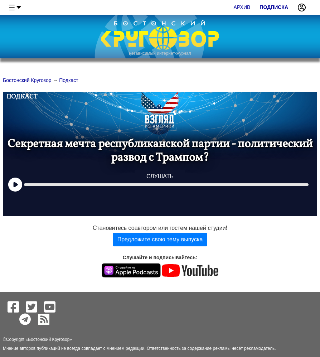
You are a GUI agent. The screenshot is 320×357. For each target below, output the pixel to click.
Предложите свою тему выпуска (160, 239)
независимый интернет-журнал (160, 53)
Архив (242, 7)
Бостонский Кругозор (48, 339)
